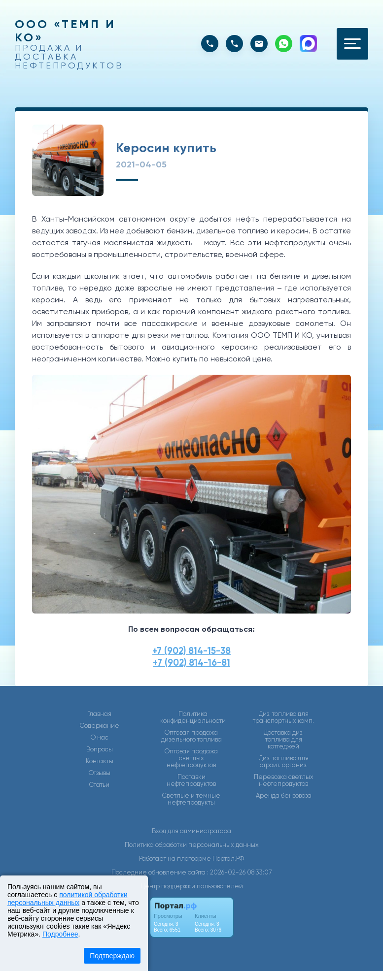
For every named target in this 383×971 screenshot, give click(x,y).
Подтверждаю (112, 956)
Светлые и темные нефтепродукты (191, 799)
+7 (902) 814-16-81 (191, 662)
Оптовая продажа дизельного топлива (191, 736)
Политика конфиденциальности (193, 717)
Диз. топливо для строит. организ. (284, 762)
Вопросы (99, 749)
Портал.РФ (228, 858)
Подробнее (60, 934)
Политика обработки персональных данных (192, 844)
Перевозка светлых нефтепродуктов (283, 780)
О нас (99, 737)
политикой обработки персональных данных (67, 898)
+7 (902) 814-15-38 (191, 650)
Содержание (99, 725)
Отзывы (99, 773)
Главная (99, 714)
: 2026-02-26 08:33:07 (239, 872)
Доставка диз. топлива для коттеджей (284, 739)
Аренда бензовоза (284, 795)
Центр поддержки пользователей (191, 886)
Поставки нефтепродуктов (191, 780)
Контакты (99, 761)
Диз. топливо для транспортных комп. (283, 717)
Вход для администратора (191, 831)
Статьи (99, 784)
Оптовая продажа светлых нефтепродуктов (191, 758)
